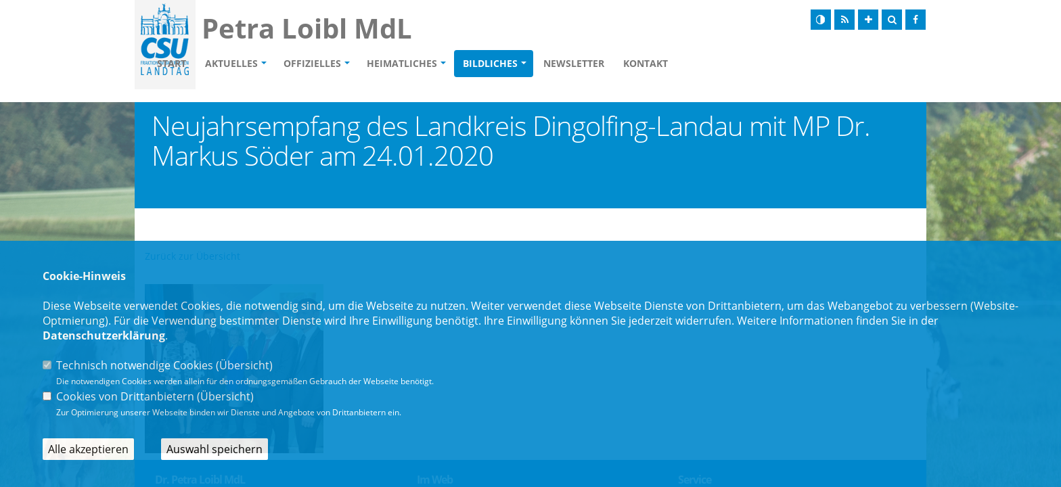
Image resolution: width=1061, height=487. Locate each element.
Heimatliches (480, 64)
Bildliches (568, 64)
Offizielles (390, 64)
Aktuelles (309, 64)
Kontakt (723, 64)
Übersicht (244, 365)
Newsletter (651, 64)
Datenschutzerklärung (104, 335)
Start (249, 64)
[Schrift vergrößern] (868, 19)
